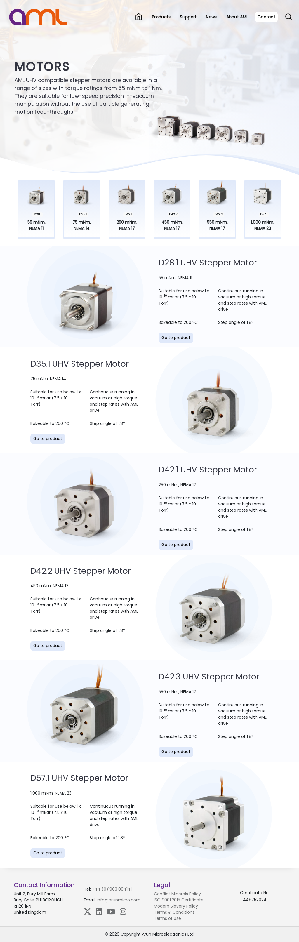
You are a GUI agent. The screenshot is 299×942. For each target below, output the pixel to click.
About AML (237, 17)
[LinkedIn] (99, 911)
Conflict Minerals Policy (177, 894)
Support (188, 17)
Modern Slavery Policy (176, 906)
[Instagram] (123, 911)
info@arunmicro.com (118, 900)
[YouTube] (111, 911)
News (211, 17)
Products (161, 17)
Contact (266, 17)
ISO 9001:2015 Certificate (179, 900)
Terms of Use (167, 918)
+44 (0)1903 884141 (112, 889)
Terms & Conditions (174, 912)
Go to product (175, 337)
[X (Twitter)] (87, 911)
